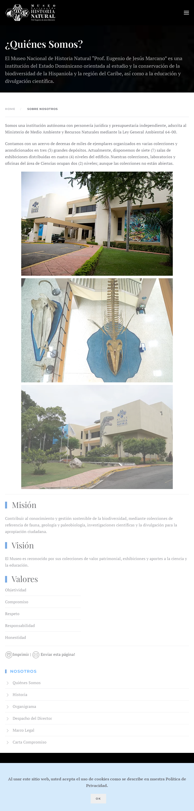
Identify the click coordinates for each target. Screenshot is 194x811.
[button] (186, 13)
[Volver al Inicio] (30, 12)
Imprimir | (18, 654)
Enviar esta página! (53, 654)
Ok (98, 798)
